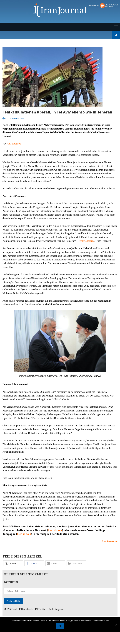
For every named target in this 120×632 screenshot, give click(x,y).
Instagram (56, 609)
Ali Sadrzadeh (14, 143)
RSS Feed (10, 609)
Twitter (41, 609)
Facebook (26, 609)
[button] (13, 563)
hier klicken (55, 530)
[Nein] (116, 624)
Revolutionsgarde (85, 241)
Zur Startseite (110, 541)
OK (60, 626)
